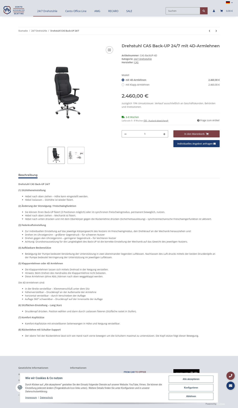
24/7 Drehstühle (143, 58)
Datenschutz (46, 397)
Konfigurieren (191, 387)
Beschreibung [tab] (28, 175)
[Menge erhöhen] (164, 133)
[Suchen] (183, 10)
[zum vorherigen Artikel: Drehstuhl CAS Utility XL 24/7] (209, 30)
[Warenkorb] (226, 11)
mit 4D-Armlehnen (173, 80)
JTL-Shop (221, 403)
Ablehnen (191, 396)
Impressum (31, 397)
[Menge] (145, 133)
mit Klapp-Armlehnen (173, 84)
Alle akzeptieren (191, 379)
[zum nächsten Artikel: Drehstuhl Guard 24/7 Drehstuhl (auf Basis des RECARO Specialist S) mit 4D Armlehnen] (216, 30)
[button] (229, 2)
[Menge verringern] (125, 133)
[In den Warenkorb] (21, 42)
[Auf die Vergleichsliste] (109, 50)
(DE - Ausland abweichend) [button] (156, 120)
